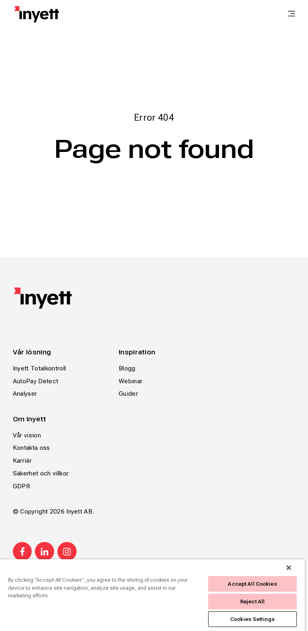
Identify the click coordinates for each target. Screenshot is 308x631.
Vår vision (27, 435)
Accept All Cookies (252, 584)
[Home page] (37, 14)
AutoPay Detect (35, 381)
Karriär (22, 460)
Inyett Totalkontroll (39, 368)
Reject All (252, 602)
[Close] (288, 567)
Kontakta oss (31, 447)
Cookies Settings (252, 619)
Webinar (130, 381)
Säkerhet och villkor (41, 473)
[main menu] (292, 14)
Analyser (25, 393)
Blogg (127, 368)
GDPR (21, 486)
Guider (128, 393)
